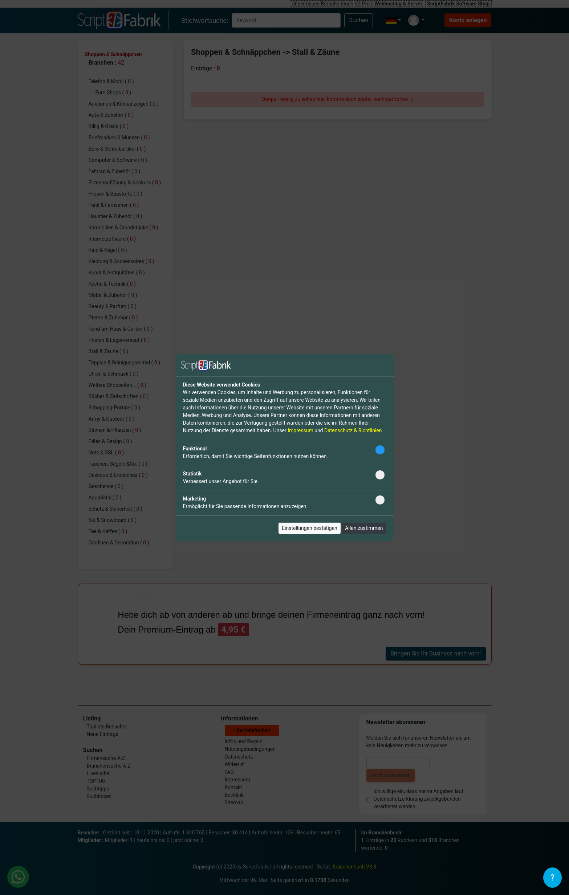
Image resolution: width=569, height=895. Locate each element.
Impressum (300, 430)
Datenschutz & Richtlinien (353, 430)
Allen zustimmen (364, 528)
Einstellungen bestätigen (309, 528)
